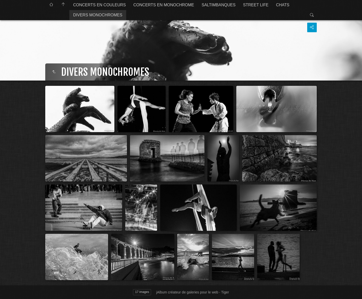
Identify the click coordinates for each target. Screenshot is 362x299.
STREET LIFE (255, 5)
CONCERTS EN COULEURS (99, 5)
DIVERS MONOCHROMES (97, 15)
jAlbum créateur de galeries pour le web (187, 292)
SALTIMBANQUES (219, 5)
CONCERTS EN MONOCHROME (163, 5)
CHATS (282, 5)
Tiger (225, 292)
